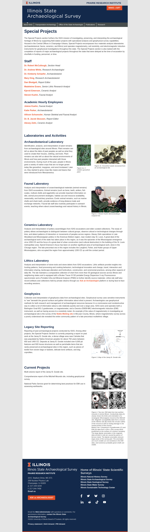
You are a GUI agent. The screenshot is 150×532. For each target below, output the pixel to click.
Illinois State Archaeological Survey (96, 479)
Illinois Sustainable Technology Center (98, 488)
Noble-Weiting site (65, 314)
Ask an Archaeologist (89, 281)
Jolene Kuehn (31, 106)
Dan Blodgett (30, 82)
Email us (32, 491)
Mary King (29, 78)
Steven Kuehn (31, 95)
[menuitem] (28, 25)
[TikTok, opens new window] (97, 502)
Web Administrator (42, 512)
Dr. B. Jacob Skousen (34, 119)
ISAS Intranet (49, 524)
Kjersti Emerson (32, 90)
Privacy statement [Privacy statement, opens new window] (35, 524)
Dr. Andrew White (32, 70)
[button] (41, 497)
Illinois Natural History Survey (94, 477)
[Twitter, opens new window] (88, 496)
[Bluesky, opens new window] (95, 496)
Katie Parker (30, 110)
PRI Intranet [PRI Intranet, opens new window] (60, 524)
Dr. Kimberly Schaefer (35, 74)
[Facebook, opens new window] (81, 496)
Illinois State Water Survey (92, 485)
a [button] (114, 8)
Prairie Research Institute (103, 3)
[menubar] (69, 25)
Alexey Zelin (30, 123)
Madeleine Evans (32, 86)
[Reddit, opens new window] (89, 502)
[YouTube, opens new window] (104, 502)
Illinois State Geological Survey (95, 482)
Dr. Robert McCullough (35, 65)
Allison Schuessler (33, 114)
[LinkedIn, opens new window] (82, 502)
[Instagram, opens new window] (103, 496)
